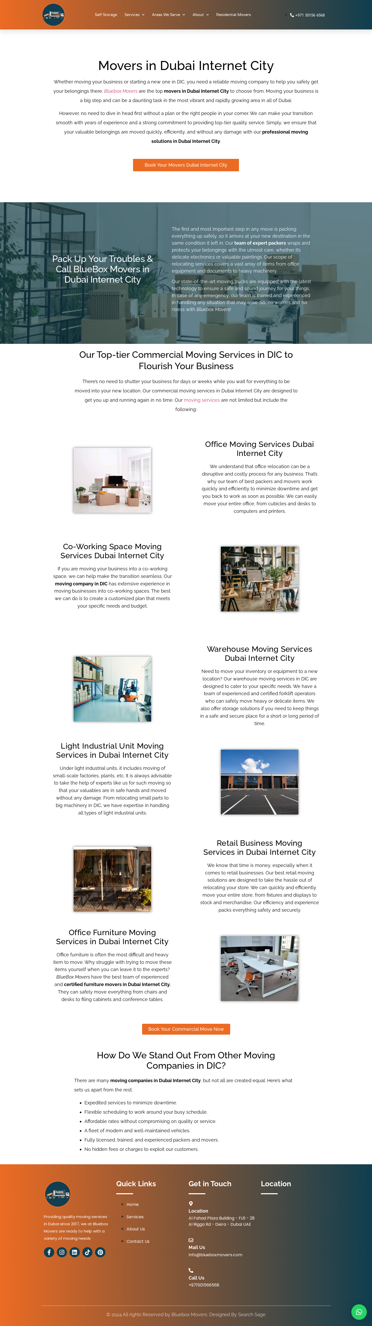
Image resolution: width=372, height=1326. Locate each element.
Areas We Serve (168, 15)
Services (134, 15)
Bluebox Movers (120, 91)
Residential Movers (233, 14)
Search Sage (252, 1314)
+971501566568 (204, 1285)
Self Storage (106, 14)
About (200, 15)
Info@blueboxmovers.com (215, 1255)
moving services (202, 400)
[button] (359, 1312)
